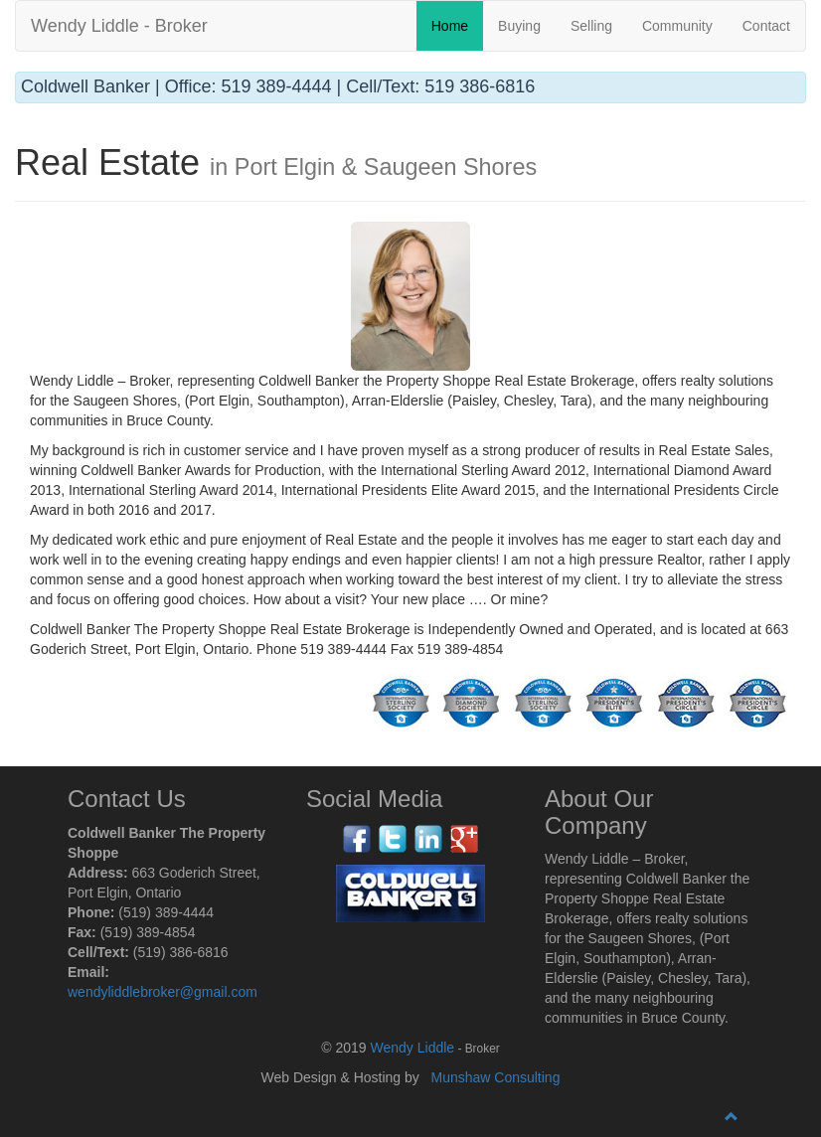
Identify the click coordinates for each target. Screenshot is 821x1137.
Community (677, 26)
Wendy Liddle (413, 1048)
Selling (591, 26)
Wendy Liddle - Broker (119, 26)
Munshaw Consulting (495, 1077)
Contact (766, 26)
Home (449, 26)
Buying (519, 26)
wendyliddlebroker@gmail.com (162, 992)
